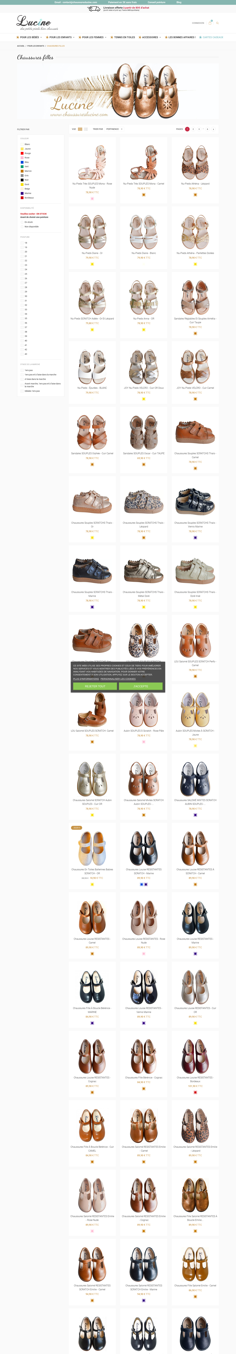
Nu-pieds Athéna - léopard (195, 183)
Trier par (98, 129)
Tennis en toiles (124, 37)
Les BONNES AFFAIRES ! (182, 37)
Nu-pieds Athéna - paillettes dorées (195, 253)
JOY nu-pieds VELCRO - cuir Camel (195, 388)
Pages (179, 129)
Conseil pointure (156, 2)
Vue (74, 129)
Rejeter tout (95, 686)
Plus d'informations (86, 678)
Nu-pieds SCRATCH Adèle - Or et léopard (92, 318)
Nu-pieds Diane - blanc (144, 253)
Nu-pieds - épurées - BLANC (92, 388)
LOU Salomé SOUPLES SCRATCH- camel (92, 731)
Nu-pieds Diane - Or (92, 253)
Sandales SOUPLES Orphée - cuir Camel (92, 453)
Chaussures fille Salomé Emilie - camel (195, 1285)
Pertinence (115, 129)
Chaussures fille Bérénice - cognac (143, 1077)
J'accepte (141, 686)
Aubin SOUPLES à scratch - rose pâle (144, 731)
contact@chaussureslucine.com (80, 2)
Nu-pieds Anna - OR (143, 318)
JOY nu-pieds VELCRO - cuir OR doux (144, 388)
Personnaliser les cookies (118, 678)
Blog (179, 2)
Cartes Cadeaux (213, 37)
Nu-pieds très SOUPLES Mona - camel (143, 183)
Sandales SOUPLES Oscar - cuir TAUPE (144, 453)
